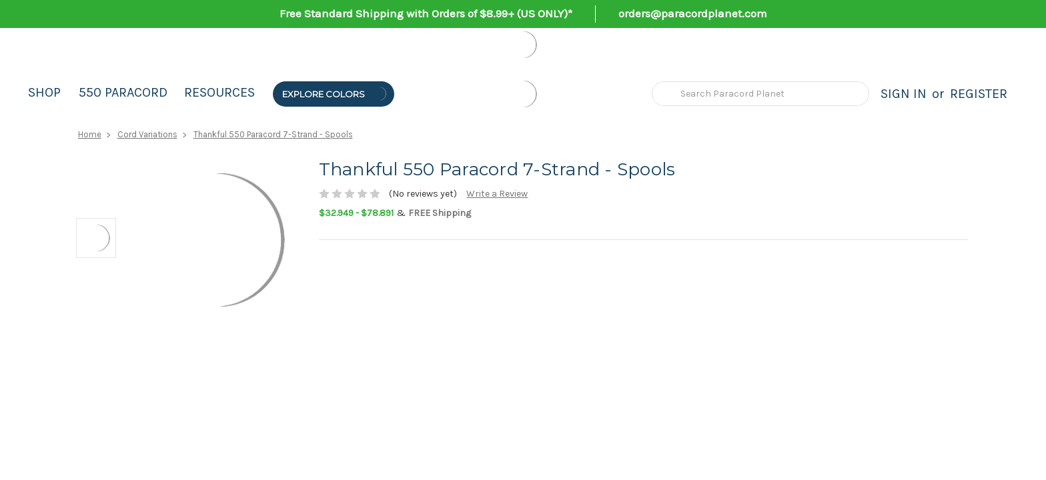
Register (978, 93)
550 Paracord (123, 92)
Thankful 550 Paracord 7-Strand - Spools (273, 134)
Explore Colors (335, 93)
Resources (219, 92)
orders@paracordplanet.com (692, 13)
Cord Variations (147, 134)
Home (89, 134)
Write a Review (497, 193)
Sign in (904, 93)
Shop (44, 92)
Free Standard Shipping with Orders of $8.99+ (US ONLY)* (426, 13)
